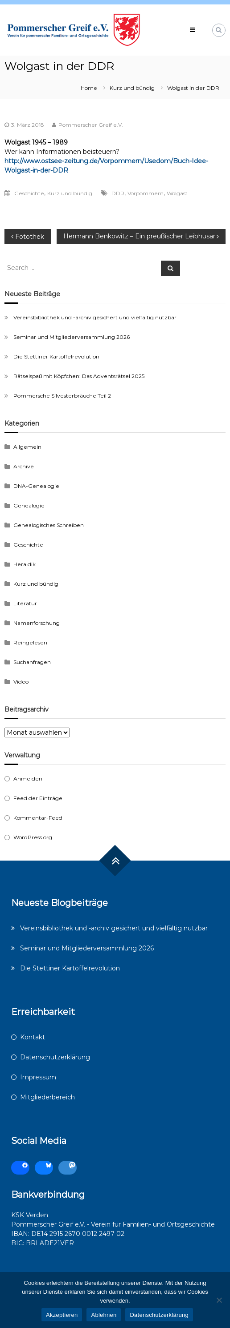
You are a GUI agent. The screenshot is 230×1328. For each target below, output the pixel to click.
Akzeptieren (62, 1315)
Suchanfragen (32, 662)
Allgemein (27, 446)
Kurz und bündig (132, 88)
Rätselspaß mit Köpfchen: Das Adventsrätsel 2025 (78, 376)
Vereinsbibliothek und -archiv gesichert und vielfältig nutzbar (95, 317)
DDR (117, 193)
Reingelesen (30, 642)
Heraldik (24, 564)
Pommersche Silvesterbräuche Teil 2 (62, 395)
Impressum (38, 1077)
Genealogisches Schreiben (48, 525)
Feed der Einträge (37, 798)
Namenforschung (36, 623)
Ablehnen (103, 1315)
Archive (23, 466)
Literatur (25, 603)
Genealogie (29, 505)
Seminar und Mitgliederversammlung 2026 (71, 337)
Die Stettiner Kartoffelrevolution (56, 356)
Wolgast (177, 193)
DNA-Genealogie (36, 486)
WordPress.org (32, 837)
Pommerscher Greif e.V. (90, 124)
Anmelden (27, 778)
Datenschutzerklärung (55, 1057)
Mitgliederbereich (47, 1097)
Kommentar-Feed (37, 817)
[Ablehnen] (218, 1300)
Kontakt (32, 1037)
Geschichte (29, 193)
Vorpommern (145, 193)
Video (21, 681)
